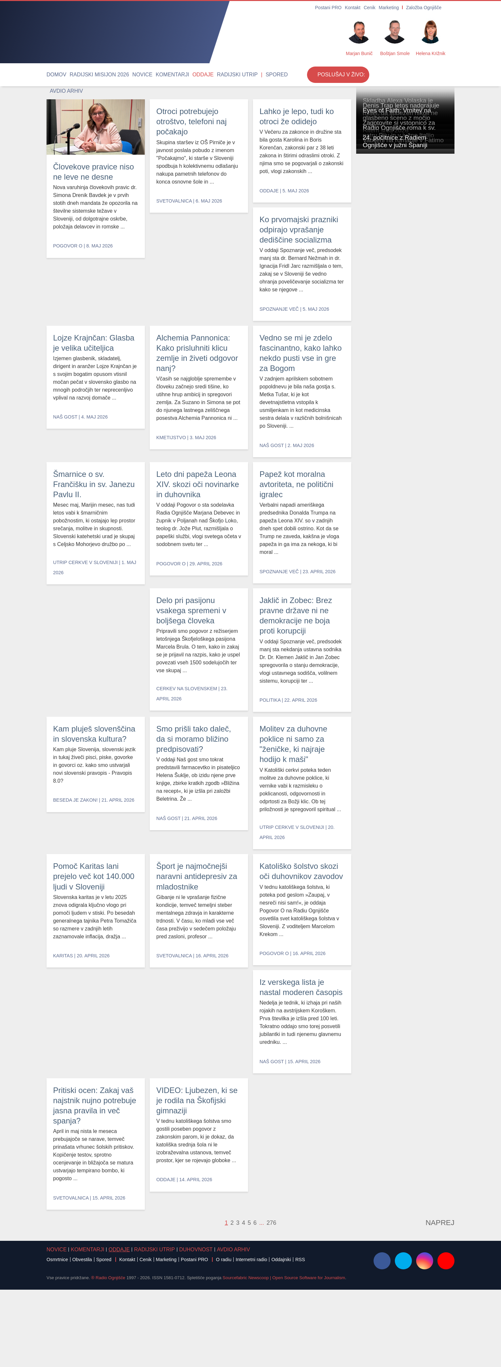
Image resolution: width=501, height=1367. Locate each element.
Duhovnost (163, 1327)
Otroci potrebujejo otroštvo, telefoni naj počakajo (196, 172)
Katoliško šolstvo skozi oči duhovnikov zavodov (297, 1030)
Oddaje (170, 75)
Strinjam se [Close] (403, 1352)
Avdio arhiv (254, 75)
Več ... (364, 1352)
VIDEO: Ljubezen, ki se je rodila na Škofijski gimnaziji (298, 1201)
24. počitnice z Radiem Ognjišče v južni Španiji (401, 610)
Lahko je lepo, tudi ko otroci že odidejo (299, 172)
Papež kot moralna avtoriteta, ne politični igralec (95, 672)
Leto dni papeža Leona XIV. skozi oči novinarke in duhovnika (297, 514)
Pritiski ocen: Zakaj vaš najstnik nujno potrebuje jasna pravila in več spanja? (195, 1168)
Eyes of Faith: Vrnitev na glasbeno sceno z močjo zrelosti (401, 369)
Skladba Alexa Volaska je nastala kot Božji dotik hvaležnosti (404, 249)
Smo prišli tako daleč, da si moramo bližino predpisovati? (198, 836)
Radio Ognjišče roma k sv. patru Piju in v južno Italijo (404, 489)
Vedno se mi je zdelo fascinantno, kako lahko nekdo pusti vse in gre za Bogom (198, 504)
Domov (54, 75)
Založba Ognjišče (424, 7)
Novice (124, 75)
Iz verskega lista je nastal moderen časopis (89, 1157)
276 (269, 1300)
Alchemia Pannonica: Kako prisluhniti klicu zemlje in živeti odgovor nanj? (296, 340)
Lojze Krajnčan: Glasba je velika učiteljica (191, 335)
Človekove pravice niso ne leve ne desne (89, 172)
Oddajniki (281, 1337)
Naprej (444, 1300)
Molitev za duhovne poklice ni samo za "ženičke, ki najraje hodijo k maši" (301, 861)
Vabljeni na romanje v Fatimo (395, 553)
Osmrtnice (57, 1337)
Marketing (394, 7)
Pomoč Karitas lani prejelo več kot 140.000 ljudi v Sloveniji (90, 988)
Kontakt (363, 7)
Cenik (377, 7)
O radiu (223, 1337)
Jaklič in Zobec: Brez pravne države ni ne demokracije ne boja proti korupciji (299, 688)
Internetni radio (251, 1337)
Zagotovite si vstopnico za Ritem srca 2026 (400, 429)
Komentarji (147, 75)
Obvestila (82, 1337)
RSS (300, 1337)
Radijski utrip (198, 75)
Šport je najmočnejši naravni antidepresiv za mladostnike (196, 999)
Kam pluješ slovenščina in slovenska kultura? (89, 836)
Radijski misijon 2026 (89, 75)
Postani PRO (342, 7)
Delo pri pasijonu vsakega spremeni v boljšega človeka (196, 672)
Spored (230, 75)
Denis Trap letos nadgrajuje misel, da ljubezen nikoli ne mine (405, 309)
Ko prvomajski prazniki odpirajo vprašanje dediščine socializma (93, 340)
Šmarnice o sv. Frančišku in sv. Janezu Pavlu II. (91, 509)
